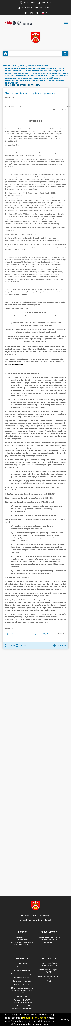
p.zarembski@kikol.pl (22, 944)
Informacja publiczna (22, 984)
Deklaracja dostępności (22, 981)
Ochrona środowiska (38, 66)
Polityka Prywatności (22, 977)
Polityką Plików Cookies (34, 1018)
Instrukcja (44, 2)
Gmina (23, 66)
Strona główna (10, 66)
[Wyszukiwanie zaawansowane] (35, 53)
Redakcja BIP (22, 996)
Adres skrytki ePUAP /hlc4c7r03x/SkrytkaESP (22, 1001)
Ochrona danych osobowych (22, 974)
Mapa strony (27, 2)
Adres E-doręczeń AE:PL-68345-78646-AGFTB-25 (22, 1007)
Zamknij (65, 1019)
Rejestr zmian (22, 967)
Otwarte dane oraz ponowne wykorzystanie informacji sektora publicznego (22, 990)
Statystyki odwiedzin (22, 970)
